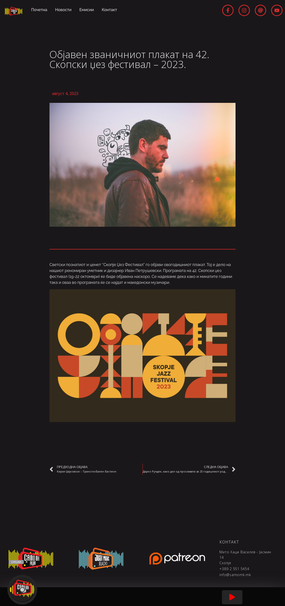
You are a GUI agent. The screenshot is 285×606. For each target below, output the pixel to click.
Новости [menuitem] (63, 9)
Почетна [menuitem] (39, 9)
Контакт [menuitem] (109, 9)
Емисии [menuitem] (86, 9)
